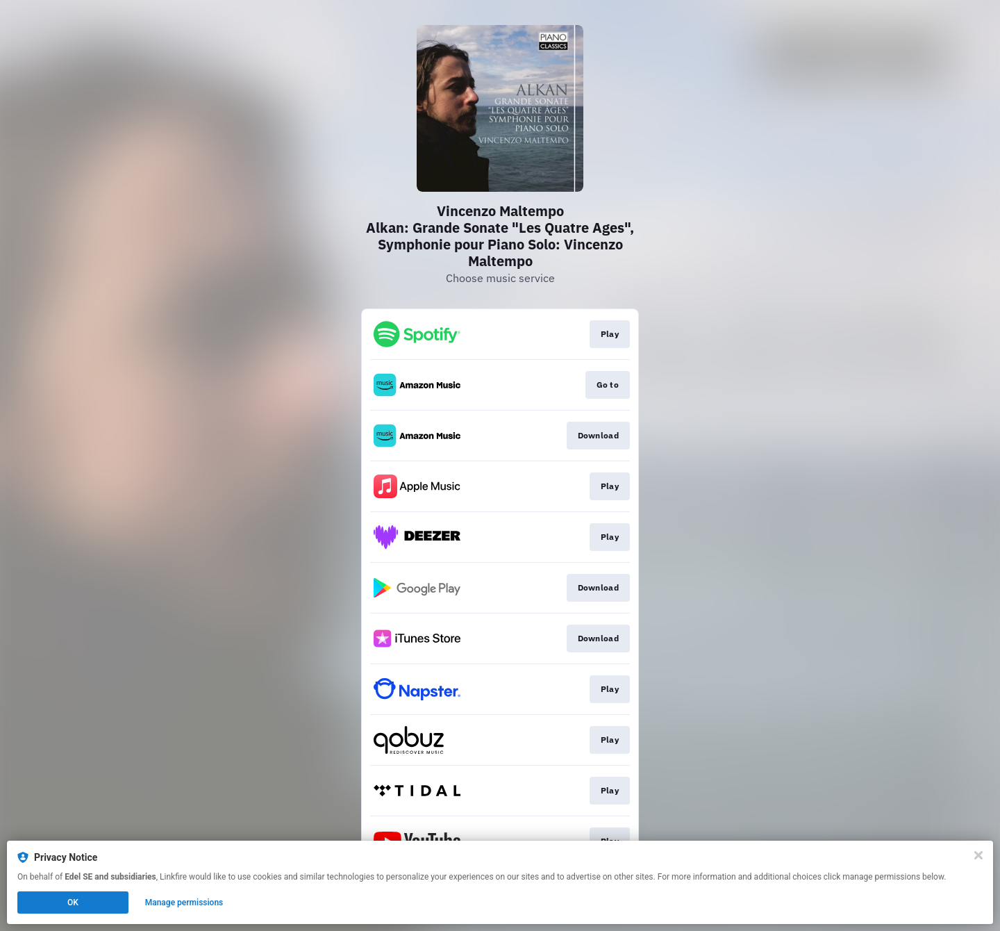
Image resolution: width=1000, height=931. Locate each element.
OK (72, 902)
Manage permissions (184, 902)
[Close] (978, 855)
